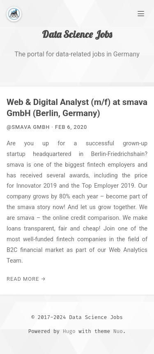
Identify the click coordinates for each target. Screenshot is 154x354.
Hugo (69, 331)
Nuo (118, 331)
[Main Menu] (140, 13)
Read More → (26, 279)
